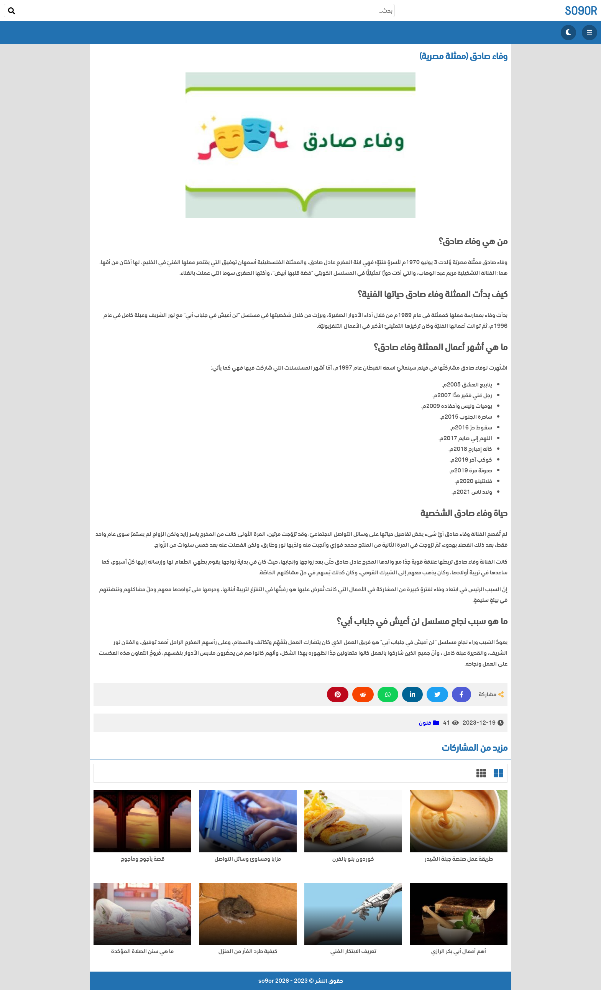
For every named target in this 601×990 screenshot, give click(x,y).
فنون (425, 722)
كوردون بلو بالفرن (353, 859)
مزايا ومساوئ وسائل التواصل (248, 859)
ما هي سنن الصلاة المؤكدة (142, 951)
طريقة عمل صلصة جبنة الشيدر (459, 859)
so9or (581, 10)
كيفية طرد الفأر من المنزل (248, 951)
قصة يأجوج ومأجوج (142, 859)
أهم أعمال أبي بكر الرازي (458, 951)
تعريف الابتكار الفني (353, 951)
